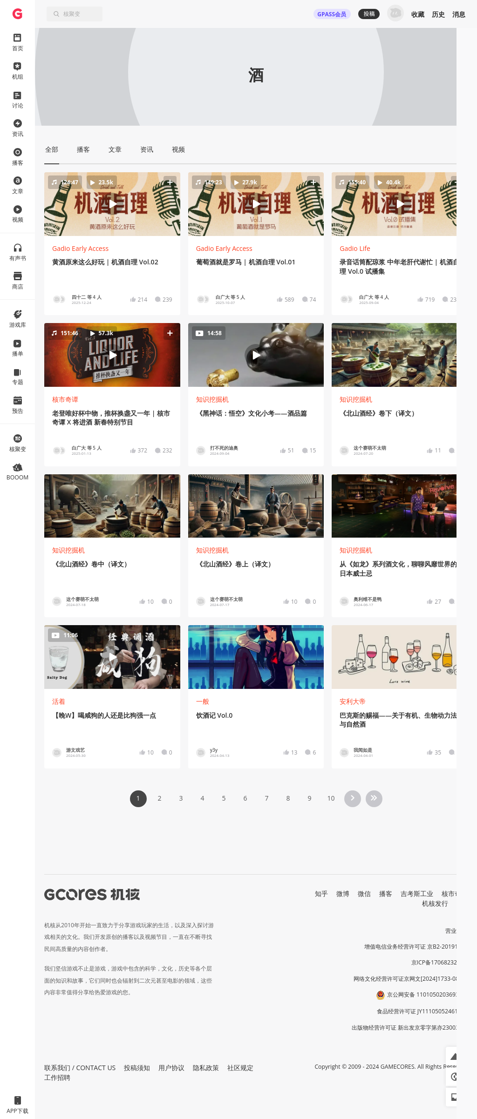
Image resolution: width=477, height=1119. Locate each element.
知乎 (321, 893)
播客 (385, 893)
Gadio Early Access (80, 248)
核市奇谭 (65, 399)
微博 (342, 893)
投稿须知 (137, 1067)
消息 (458, 14)
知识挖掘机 (212, 399)
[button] (112, 204)
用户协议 (171, 1067)
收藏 (417, 14)
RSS (462, 903)
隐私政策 (206, 1067)
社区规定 (240, 1067)
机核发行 (435, 903)
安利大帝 (353, 701)
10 (330, 798)
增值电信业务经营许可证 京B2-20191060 (416, 946)
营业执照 (456, 931)
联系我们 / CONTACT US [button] (80, 1067)
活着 (58, 701)
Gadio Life (355, 248)
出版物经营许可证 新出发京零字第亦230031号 (410, 1027)
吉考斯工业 (417, 893)
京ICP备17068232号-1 (439, 962)
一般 (202, 701)
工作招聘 (57, 1077)
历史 (438, 14)
